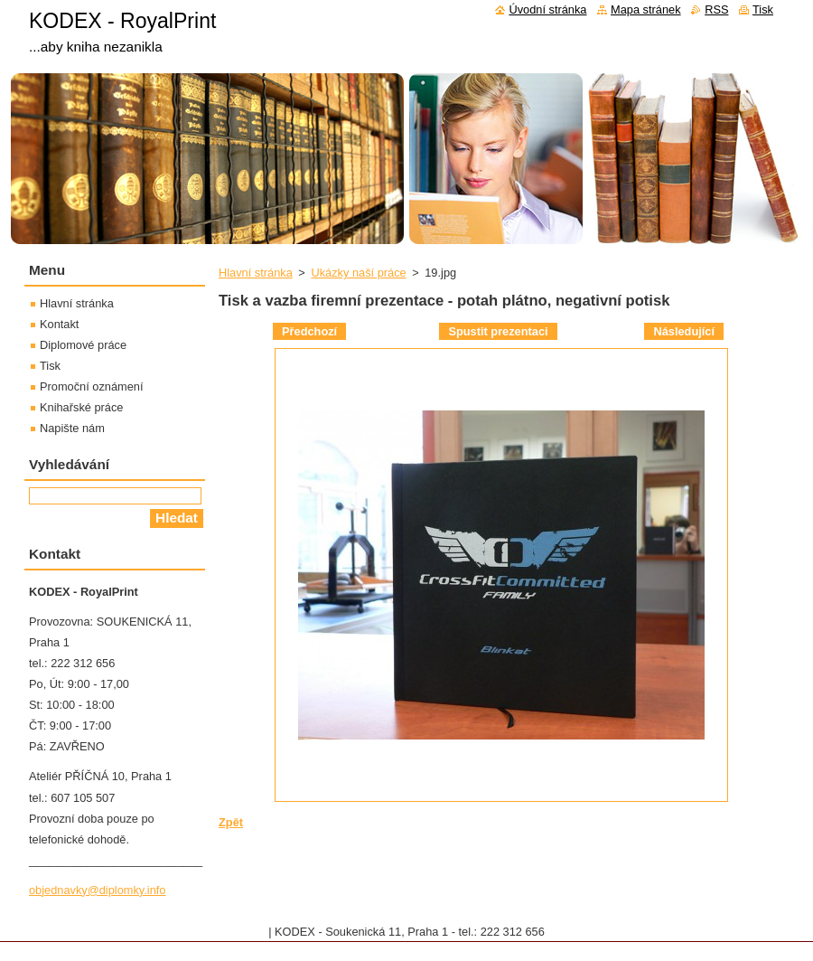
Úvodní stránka (547, 9)
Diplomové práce (83, 345)
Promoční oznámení (92, 386)
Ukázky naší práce (358, 272)
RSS (716, 9)
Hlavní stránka (256, 272)
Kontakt (59, 324)
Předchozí (309, 331)
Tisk (50, 365)
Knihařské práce (81, 407)
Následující (684, 331)
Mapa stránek (646, 9)
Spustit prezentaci (497, 331)
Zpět (231, 822)
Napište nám (72, 428)
